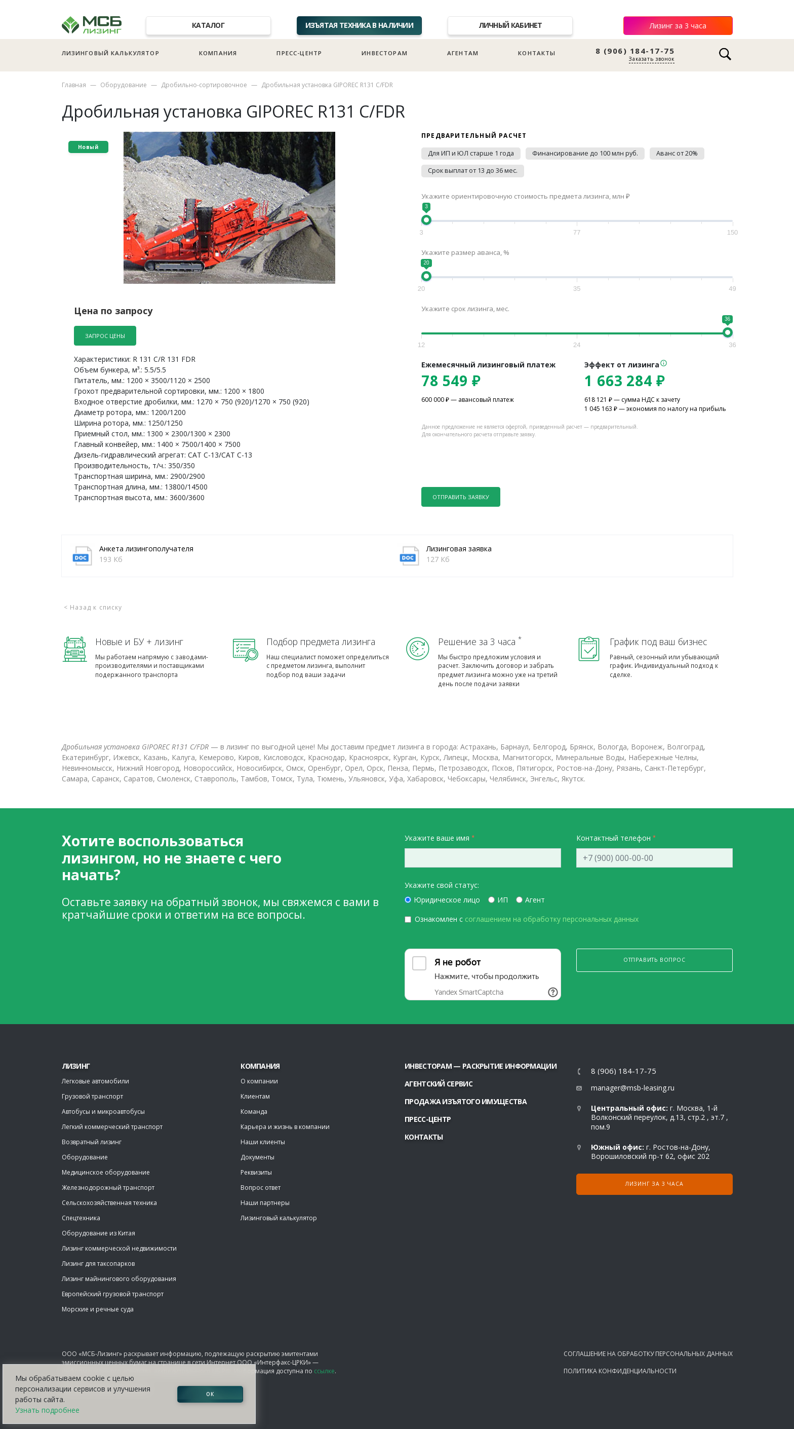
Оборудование (123, 85)
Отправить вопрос (654, 959)
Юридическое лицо (447, 900)
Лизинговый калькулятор (111, 53)
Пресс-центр (299, 53)
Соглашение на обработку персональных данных (648, 1353)
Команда (254, 1111)
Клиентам (255, 1096)
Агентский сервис (438, 1083)
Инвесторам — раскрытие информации (481, 1066)
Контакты (536, 53)
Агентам (463, 53)
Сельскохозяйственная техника (109, 1202)
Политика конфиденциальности (620, 1371)
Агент (535, 900)
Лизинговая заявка (459, 548)
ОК (210, 1394)
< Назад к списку (93, 607)
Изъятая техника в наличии (359, 25)
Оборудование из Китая (98, 1233)
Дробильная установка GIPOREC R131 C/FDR (327, 85)
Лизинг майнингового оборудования (119, 1278)
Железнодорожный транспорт (108, 1187)
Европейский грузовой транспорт (113, 1294)
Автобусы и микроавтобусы (103, 1111)
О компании (259, 1081)
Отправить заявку (460, 497)
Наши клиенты (263, 1142)
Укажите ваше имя (437, 838)
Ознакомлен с (527, 919)
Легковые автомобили (95, 1081)
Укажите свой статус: (442, 885)
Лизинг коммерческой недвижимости (119, 1248)
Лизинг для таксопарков (98, 1263)
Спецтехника (81, 1218)
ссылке (324, 1371)
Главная (74, 85)
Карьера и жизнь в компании (285, 1126)
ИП (502, 900)
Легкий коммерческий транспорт (112, 1126)
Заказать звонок (651, 58)
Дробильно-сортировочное (204, 85)
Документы (257, 1157)
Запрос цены (105, 336)
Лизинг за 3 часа (678, 25)
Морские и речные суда (98, 1309)
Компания (218, 53)
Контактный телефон (613, 838)
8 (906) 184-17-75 (635, 51)
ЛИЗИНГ (76, 1066)
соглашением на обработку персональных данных (552, 919)
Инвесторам (385, 53)
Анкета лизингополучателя (146, 548)
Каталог (208, 25)
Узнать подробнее (47, 1410)
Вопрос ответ (261, 1187)
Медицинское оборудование (106, 1172)
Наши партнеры (265, 1202)
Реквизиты (256, 1172)
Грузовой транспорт (92, 1096)
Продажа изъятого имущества (466, 1101)
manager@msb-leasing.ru (632, 1088)
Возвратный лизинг (92, 1142)
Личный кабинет (510, 25)
